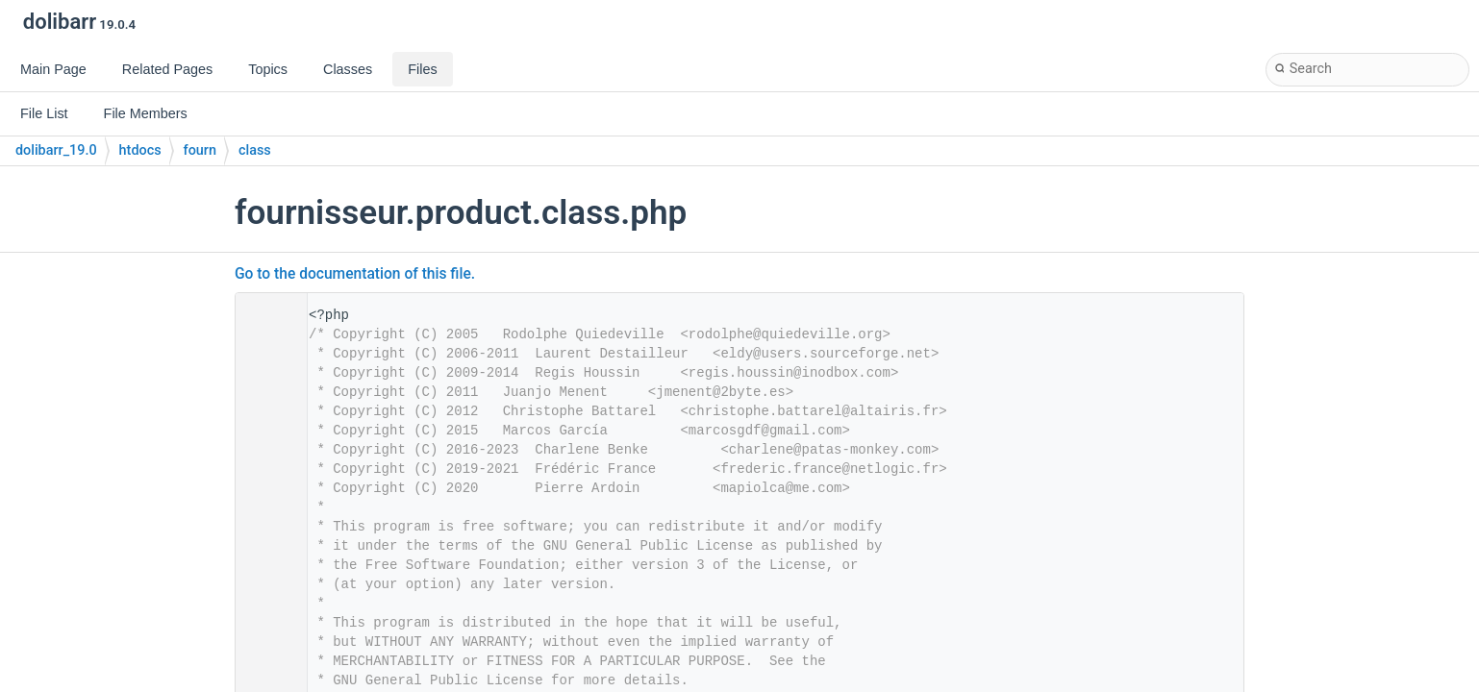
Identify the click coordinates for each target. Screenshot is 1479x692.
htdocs (140, 150)
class (254, 150)
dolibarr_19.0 (56, 150)
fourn (200, 150)
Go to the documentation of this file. (355, 274)
